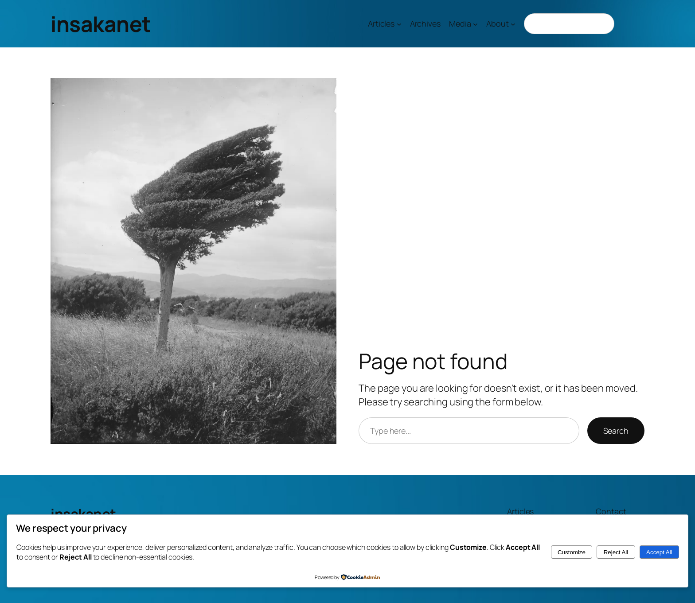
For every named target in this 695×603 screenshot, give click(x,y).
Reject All (616, 552)
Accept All (659, 552)
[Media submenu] (475, 23)
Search (616, 430)
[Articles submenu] (399, 23)
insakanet (101, 23)
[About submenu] (513, 23)
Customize (572, 552)
